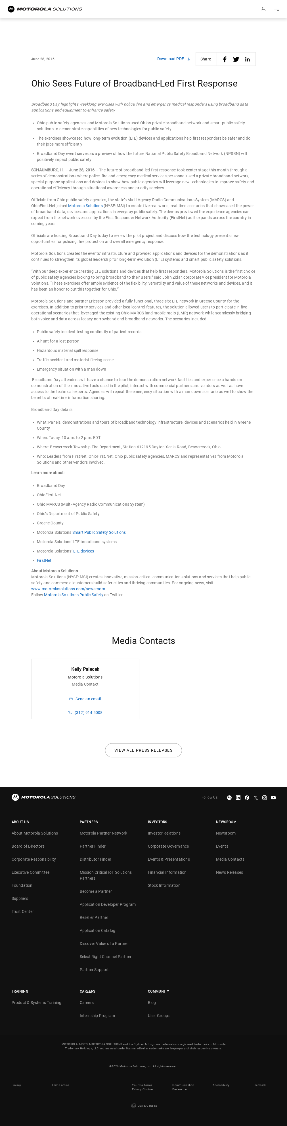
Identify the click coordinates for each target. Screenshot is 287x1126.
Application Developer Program (108, 904)
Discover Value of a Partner (104, 943)
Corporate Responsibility (34, 859)
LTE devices (83, 551)
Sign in (263, 9)
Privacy (16, 1085)
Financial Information (167, 872)
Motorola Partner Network (103, 833)
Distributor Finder (96, 859)
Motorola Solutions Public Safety (73, 595)
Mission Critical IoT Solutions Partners (106, 875)
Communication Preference (183, 1087)
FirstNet (44, 560)
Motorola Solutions (85, 205)
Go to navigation (277, 9)
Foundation (22, 885)
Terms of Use (60, 1085)
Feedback (259, 1085)
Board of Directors (28, 846)
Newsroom (226, 833)
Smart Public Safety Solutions (99, 532)
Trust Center (23, 911)
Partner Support (94, 969)
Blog (152, 1002)
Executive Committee (31, 872)
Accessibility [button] (221, 1085)
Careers (87, 1002)
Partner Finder (93, 846)
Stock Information (164, 885)
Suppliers (20, 898)
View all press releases (143, 750)
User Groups (159, 1015)
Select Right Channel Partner (106, 956)
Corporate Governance (168, 846)
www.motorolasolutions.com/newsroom (68, 589)
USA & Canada (143, 1105)
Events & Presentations (169, 859)
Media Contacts (230, 859)
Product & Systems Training (37, 1002)
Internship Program (97, 1015)
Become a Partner (96, 891)
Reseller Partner (94, 917)
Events (222, 846)
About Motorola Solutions (35, 833)
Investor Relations (164, 833)
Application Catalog (98, 930)
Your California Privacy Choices (142, 1087)
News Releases (229, 872)
